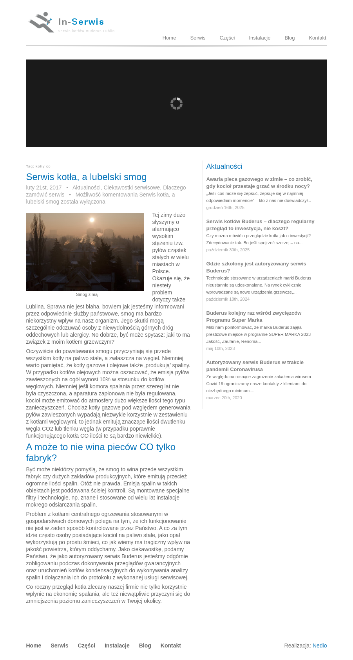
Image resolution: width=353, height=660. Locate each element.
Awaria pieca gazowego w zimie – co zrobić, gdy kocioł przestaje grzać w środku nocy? (259, 182)
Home (169, 38)
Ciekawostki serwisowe (131, 187)
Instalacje (259, 38)
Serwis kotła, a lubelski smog (86, 176)
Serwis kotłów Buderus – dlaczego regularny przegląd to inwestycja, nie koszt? (260, 224)
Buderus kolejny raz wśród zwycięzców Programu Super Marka (254, 316)
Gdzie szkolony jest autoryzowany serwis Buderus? (256, 267)
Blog (289, 38)
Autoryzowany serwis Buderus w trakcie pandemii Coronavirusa (255, 365)
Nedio (320, 645)
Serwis (197, 38)
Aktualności (86, 187)
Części (227, 38)
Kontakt (317, 38)
